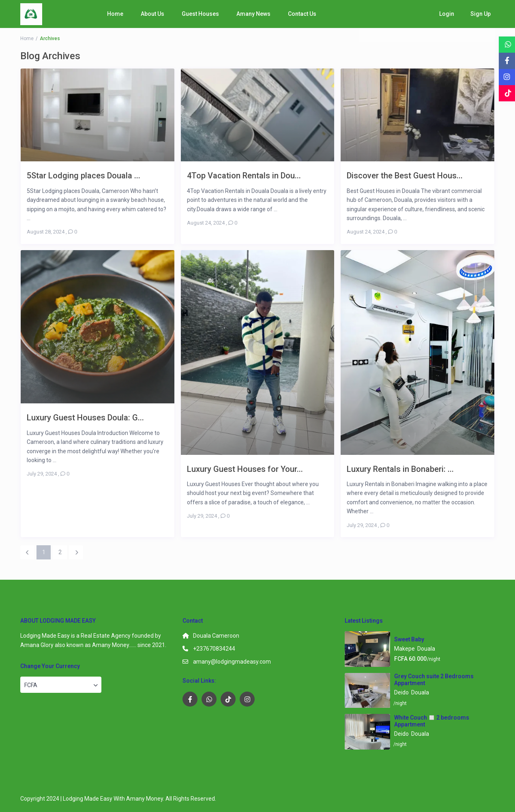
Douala (426, 648)
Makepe (404, 648)
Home (115, 14)
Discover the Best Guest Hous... (405, 175)
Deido (401, 692)
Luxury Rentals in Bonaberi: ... (400, 468)
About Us (152, 14)
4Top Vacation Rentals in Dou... (244, 175)
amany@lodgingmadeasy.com (232, 661)
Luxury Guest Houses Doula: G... (85, 417)
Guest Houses (200, 14)
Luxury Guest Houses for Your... (245, 468)
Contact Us (302, 14)
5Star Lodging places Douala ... (83, 175)
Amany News (253, 14)
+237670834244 (214, 648)
